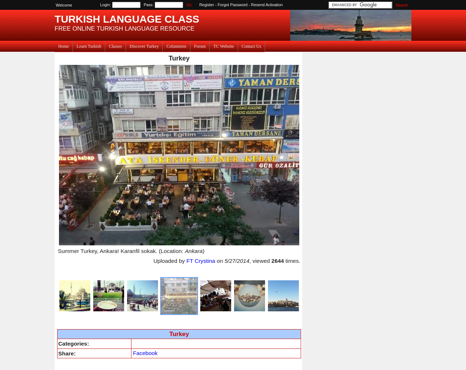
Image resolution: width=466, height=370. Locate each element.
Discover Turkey (144, 46)
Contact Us (251, 46)
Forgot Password (233, 5)
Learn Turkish (88, 46)
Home (63, 46)
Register (207, 5)
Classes (115, 46)
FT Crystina (200, 261)
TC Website (223, 46)
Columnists (176, 46)
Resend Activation (267, 5)
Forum (200, 46)
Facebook (145, 353)
